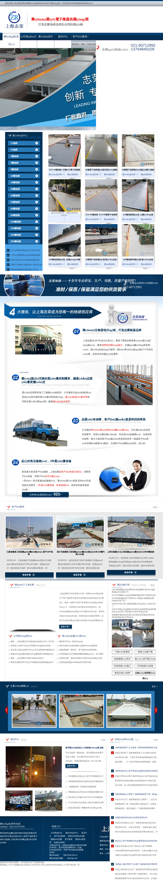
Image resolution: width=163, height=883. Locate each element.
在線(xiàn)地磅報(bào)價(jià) (145, 676)
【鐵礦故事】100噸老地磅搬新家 (82, 787)
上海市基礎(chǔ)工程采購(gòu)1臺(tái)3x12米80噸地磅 (130, 552)
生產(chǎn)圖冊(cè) (19, 686)
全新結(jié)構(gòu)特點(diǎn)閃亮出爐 (75, 662)
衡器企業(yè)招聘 (122, 673)
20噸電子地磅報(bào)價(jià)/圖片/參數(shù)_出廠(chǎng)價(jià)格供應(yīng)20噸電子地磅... (138, 171)
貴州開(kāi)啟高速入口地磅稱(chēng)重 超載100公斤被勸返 (84, 748)
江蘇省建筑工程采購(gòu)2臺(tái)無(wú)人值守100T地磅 (30, 553)
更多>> (156, 507)
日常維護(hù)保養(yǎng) (145, 668)
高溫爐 (7, 839)
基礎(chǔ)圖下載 (145, 652)
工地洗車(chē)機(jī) (18, 839)
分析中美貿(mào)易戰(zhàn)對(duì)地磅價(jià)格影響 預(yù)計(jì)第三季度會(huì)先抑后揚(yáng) (134, 610)
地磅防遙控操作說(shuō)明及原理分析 (131, 817)
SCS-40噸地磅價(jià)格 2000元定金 (25, 250)
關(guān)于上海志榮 (24, 585)
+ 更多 (152, 585)
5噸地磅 (15, 169)
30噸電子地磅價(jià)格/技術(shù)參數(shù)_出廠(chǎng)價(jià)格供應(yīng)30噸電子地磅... (101, 171)
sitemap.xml (72, 858)
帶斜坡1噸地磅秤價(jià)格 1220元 (24, 269)
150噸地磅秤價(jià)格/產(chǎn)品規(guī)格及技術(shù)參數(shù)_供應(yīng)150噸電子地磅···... (138, 260)
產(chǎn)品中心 (45, 37)
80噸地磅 (15, 215)
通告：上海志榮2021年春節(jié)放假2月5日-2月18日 (33, 641)
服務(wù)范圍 (28, 44)
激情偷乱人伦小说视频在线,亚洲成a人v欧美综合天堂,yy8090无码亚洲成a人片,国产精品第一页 (40, 865)
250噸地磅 (16, 241)
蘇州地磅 (19, 833)
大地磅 (14, 149)
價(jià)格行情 (123, 585)
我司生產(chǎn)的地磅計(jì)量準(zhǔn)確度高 (78, 646)
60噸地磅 (15, 208)
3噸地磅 (15, 162)
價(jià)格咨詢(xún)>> (72, 176)
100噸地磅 (16, 221)
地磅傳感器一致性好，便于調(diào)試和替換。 (79, 650)
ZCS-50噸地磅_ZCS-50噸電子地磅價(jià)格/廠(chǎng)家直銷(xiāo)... (101, 215)
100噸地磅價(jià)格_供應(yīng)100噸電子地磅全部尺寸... (64, 260)
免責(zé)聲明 (59, 842)
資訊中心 (63, 36)
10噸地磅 (15, 176)
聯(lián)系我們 (63, 44)
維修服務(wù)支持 (122, 659)
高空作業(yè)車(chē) (12, 836)
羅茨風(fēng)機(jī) (7, 833)
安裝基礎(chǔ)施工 (122, 666)
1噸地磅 (15, 156)
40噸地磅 (15, 195)
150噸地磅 (16, 235)
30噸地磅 (15, 189)
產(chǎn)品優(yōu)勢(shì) (74, 636)
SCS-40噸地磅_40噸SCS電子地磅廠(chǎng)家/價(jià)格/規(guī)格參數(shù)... (64, 171)
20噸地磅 (15, 182)
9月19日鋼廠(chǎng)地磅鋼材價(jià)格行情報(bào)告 (134, 595)
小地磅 (14, 143)
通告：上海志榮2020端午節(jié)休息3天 (27, 658)
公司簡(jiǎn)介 (28, 36)
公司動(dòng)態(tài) (23, 636)
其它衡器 (46, 44)
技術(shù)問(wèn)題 (11, 45)
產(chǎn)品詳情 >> (56, 174)
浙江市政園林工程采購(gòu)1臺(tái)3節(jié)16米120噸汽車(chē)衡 (81, 553)
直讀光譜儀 (28, 833)
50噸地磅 (15, 202)
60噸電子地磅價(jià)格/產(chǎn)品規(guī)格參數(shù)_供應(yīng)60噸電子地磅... (101, 260)
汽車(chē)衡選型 (122, 652)
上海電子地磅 (27, 836)
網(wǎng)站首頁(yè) (11, 37)
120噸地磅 (16, 228)
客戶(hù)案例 (80, 36)
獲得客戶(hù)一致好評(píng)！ (71, 641)
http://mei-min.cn (70, 855)
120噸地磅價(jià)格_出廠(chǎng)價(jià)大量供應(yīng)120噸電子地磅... (138, 215)
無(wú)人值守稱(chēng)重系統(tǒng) (145, 661)
